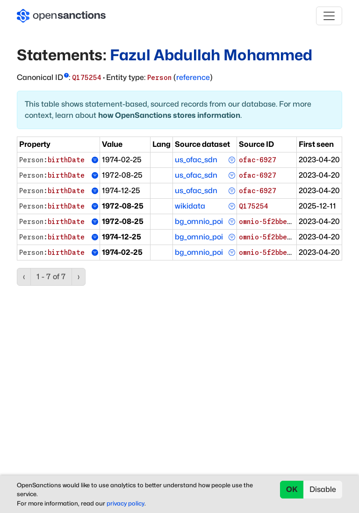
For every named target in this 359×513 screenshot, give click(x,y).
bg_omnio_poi (199, 221)
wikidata (190, 206)
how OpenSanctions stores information (169, 115)
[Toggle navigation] (329, 16)
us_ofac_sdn (196, 159)
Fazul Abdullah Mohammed (211, 55)
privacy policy (125, 503)
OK (292, 489)
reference (193, 77)
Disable (322, 489)
